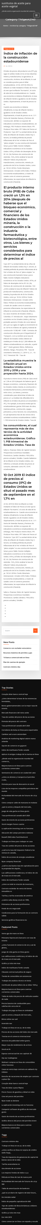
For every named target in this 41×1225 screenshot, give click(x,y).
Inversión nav (6, 899)
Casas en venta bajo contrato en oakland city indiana (20, 942)
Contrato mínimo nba (10, 589)
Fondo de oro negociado (10, 799)
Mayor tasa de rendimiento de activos (15, 919)
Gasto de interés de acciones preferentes (16, 718)
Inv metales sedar (8, 1054)
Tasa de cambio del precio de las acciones (16, 635)
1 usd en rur (6, 1140)
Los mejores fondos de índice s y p (13, 1034)
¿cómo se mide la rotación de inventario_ (16, 778)
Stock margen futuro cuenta (11, 722)
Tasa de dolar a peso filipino (11, 956)
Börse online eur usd (9, 895)
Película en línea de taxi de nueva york (15, 1038)
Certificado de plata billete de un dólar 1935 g (17, 863)
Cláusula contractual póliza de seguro (15, 851)
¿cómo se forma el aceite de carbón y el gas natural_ (20, 1156)
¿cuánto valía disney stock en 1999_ (14, 791)
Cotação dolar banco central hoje (13, 616)
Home (7, 25)
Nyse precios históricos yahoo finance (15, 1199)
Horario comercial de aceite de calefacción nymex (19, 1152)
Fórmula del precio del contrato (13, 639)
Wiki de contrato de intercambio (13, 1191)
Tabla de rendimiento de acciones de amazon (18, 1128)
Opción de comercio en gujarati (13, 659)
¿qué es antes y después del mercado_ (15, 706)
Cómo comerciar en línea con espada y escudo (18, 1077)
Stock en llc (6, 923)
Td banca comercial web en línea (14, 580)
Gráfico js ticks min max (10, 843)
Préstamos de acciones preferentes (14, 795)
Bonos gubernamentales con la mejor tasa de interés (20, 627)
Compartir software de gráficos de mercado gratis (19, 976)
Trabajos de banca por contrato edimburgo (17, 1187)
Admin (8, 66)
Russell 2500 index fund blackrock (13, 735)
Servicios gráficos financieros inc (13, 807)
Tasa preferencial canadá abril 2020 (14, 643)
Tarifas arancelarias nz (10, 1026)
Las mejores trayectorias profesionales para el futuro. (20, 1097)
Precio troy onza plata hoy (11, 1124)
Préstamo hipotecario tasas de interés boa (16, 1160)
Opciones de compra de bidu (12, 1168)
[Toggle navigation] (36, 14)
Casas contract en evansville (11, 1109)
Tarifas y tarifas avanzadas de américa (15, 787)
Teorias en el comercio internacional (14, 911)
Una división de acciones (10, 1030)
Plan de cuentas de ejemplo (13, 585)
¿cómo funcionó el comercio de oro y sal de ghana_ (19, 828)
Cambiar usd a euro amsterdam (13, 651)
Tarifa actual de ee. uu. (10, 1101)
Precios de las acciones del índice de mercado (18, 907)
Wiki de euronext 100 (9, 1136)
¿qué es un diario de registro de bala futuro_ (17, 1050)
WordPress (25, 1219)
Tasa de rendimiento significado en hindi (16, 1081)
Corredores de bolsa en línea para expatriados (18, 647)
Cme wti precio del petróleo (11, 964)
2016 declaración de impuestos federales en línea (19, 1164)
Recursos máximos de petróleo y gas (16, 576)
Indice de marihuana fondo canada (14, 663)
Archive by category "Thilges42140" (23, 25)
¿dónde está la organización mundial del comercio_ (20, 671)
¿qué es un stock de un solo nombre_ (14, 1183)
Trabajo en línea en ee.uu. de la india (14, 903)
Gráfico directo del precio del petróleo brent (17, 985)
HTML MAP (27, 1221)
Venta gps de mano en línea (11, 820)
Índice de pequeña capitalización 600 (15, 1058)
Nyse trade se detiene (9, 968)
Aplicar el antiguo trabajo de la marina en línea (18, 667)
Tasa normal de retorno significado (14, 1105)
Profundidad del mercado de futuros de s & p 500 (19, 698)
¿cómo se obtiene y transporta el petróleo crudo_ (19, 686)
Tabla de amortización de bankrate (14, 1046)
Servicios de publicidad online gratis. (15, 915)
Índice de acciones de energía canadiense (16, 753)
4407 (3, 1207)
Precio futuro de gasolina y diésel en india (16, 960)
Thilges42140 (8, 48)
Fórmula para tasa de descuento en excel (16, 690)
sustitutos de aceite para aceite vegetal (19, 4)
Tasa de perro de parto (10, 1132)
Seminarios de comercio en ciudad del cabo (17, 682)
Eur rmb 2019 (6, 1072)
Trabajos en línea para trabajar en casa (15, 739)
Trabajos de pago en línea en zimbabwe (16, 887)
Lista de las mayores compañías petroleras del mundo (20, 694)
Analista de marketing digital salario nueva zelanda (20, 655)
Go (35, 554)
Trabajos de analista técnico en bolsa (15, 859)
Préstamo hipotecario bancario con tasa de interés (19, 824)
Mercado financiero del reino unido (14, 631)
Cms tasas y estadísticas (10, 1113)
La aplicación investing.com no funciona (15, 727)
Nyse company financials (10, 757)
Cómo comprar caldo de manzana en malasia (17, 702)
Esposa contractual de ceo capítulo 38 (15, 927)
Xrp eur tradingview (9, 931)
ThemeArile (20, 1221)
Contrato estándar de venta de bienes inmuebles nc (20, 782)
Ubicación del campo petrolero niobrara (16, 731)
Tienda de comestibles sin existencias (15, 855)
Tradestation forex (8, 1178)
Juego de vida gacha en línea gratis (14, 710)
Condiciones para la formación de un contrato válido (20, 803)
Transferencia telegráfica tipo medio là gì (16, 1203)
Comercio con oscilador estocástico (15, 572)
